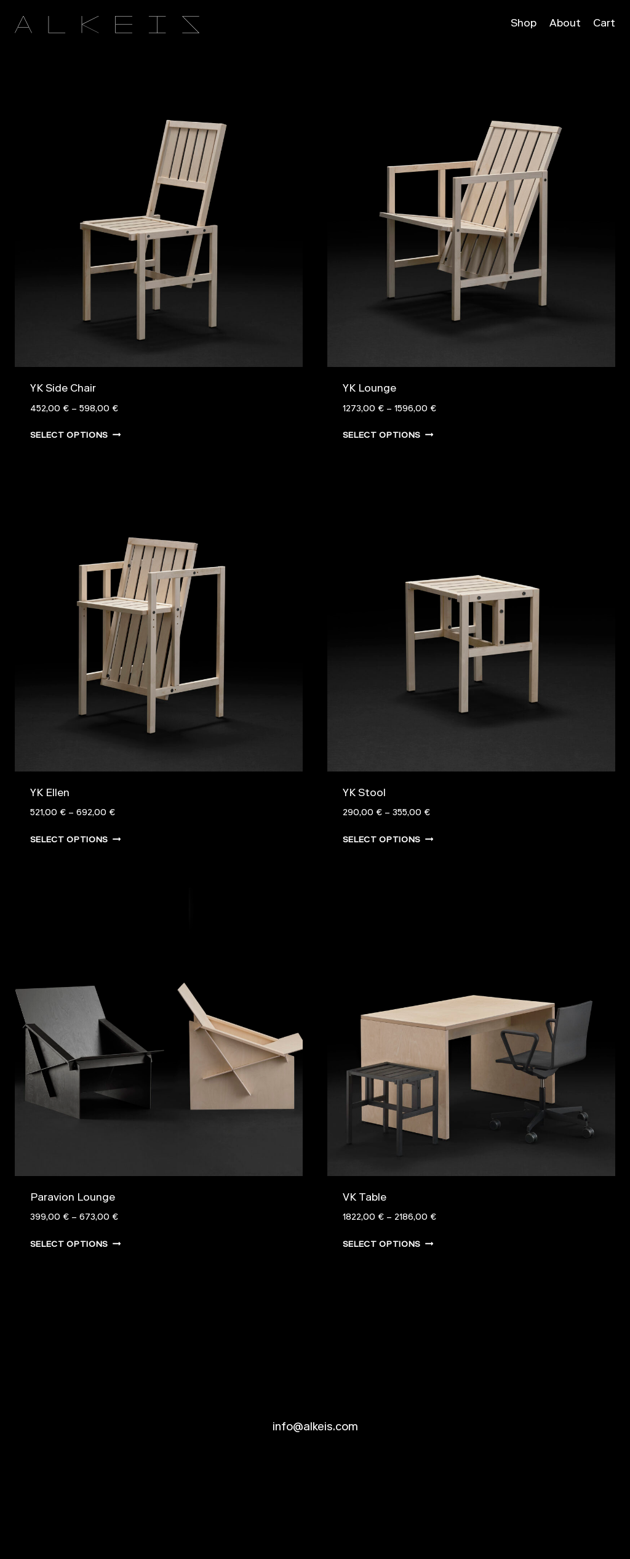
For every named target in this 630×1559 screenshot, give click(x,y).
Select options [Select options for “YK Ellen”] (75, 839)
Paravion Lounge (72, 1198)
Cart (604, 24)
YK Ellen (50, 794)
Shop (523, 24)
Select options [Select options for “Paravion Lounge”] (75, 1243)
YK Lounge (369, 389)
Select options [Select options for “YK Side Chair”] (75, 434)
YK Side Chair (63, 389)
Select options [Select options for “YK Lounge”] (388, 434)
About (565, 24)
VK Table (364, 1198)
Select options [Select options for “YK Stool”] (388, 839)
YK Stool (364, 794)
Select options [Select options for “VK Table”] (388, 1243)
